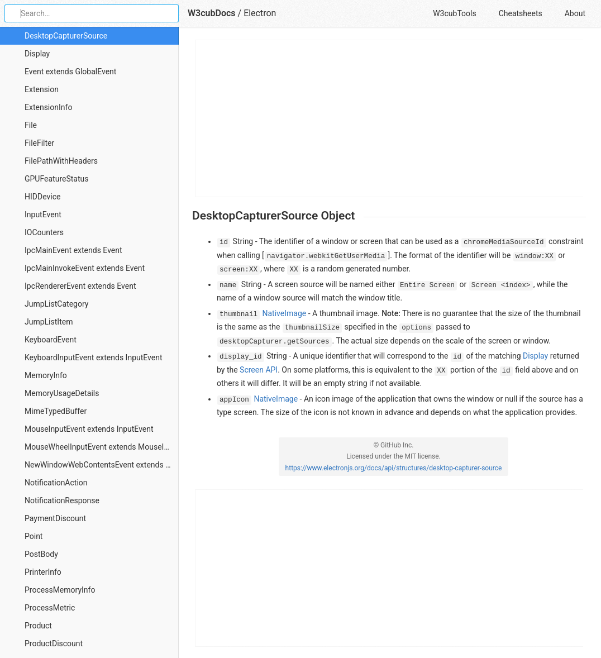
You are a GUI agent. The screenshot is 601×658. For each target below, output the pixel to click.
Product (38, 625)
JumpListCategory (56, 303)
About (575, 13)
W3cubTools (454, 13)
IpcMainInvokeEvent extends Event (85, 268)
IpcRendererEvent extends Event (80, 286)
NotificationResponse (62, 500)
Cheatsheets (520, 13)
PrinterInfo (43, 572)
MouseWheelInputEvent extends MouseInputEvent (102, 446)
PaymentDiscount (55, 518)
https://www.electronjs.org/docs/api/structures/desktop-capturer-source (393, 468)
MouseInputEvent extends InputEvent (89, 429)
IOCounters (44, 232)
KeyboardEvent (51, 339)
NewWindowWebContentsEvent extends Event (102, 464)
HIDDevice (42, 196)
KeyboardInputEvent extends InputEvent (94, 357)
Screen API (259, 369)
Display (37, 53)
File (31, 125)
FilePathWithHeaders (61, 160)
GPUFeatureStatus (56, 178)
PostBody (41, 554)
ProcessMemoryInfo (60, 589)
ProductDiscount (54, 643)
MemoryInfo (46, 375)
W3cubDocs (212, 13)
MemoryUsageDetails (62, 393)
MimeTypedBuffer (56, 411)
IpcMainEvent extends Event (73, 250)
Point (33, 536)
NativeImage (285, 313)
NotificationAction (56, 482)
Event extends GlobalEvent (70, 71)
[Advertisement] (389, 118)
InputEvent (43, 214)
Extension (42, 89)
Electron (260, 13)
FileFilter (39, 143)
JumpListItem (49, 321)
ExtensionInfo (48, 107)
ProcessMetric (50, 607)
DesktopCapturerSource (66, 35)
